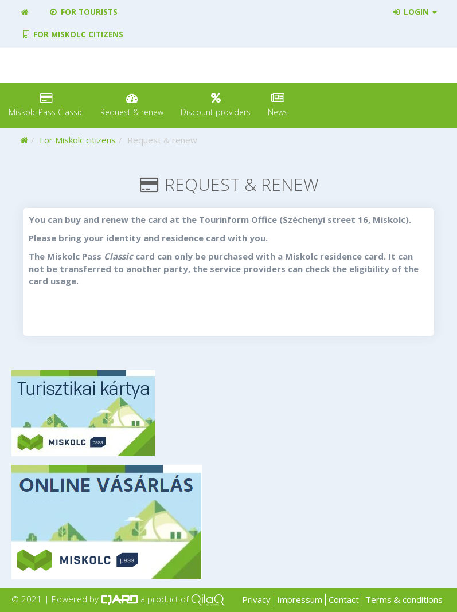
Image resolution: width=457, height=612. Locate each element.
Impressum (299, 599)
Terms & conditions (404, 599)
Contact (344, 599)
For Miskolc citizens (72, 34)
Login (414, 12)
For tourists (82, 12)
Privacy (256, 599)
